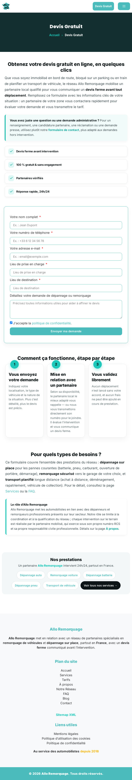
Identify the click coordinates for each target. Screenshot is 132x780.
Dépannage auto (31, 575)
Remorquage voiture (64, 575)
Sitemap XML (66, 715)
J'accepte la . (42, 323)
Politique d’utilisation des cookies (66, 738)
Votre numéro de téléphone (30, 233)
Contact (66, 703)
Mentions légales (66, 734)
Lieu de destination (24, 280)
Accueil (54, 35)
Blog (66, 698)
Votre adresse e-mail (25, 248)
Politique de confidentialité (66, 743)
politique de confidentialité (51, 323)
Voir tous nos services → (100, 585)
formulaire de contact (63, 130)
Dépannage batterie (99, 575)
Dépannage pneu (26, 585)
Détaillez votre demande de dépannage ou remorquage (50, 296)
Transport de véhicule (60, 585)
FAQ (31, 491)
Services (12, 491)
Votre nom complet (24, 217)
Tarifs (66, 680)
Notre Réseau (66, 689)
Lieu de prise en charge (27, 264)
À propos (112, 528)
